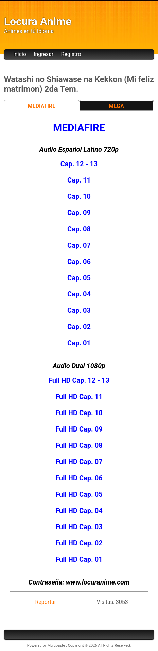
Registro (71, 54)
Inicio (19, 54)
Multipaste (56, 645)
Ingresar (43, 54)
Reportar (45, 602)
